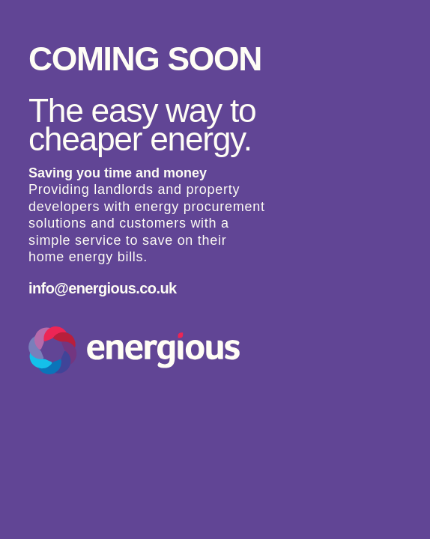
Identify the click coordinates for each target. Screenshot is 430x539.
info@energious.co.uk (102, 288)
